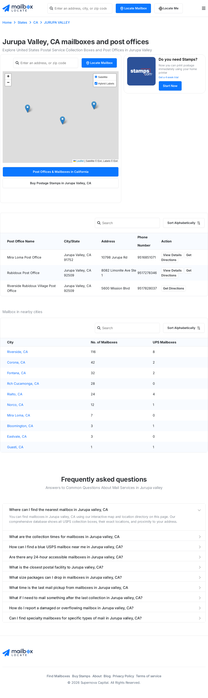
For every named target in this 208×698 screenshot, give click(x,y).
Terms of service (148, 676)
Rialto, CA (14, 394)
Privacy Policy (123, 676)
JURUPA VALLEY (57, 22)
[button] (27, 108)
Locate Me (169, 8)
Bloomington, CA (20, 426)
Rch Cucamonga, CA (23, 383)
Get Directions (176, 257)
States (22, 22)
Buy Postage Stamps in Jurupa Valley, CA (60, 183)
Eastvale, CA (17, 436)
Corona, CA (16, 362)
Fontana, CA (16, 373)
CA (35, 22)
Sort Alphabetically (183, 223)
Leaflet (78, 161)
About (97, 676)
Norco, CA (15, 405)
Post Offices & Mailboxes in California (61, 172)
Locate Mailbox (133, 8)
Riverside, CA (17, 352)
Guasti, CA (15, 447)
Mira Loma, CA (18, 415)
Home (7, 22)
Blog (107, 676)
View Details (172, 255)
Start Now (170, 86)
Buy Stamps (81, 676)
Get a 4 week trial (169, 77)
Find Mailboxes (58, 676)
